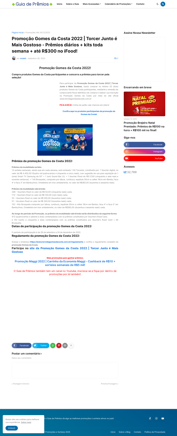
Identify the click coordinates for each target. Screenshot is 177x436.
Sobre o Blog (124, 432)
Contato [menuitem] (140, 4)
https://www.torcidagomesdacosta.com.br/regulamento (56, 242)
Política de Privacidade (155, 432)
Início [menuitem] (59, 4)
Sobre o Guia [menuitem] (72, 4)
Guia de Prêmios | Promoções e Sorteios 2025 (49, 432)
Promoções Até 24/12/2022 (37, 32)
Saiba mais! (26, 422)
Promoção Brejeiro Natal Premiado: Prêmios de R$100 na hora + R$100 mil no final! (144, 126)
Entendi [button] (11, 428)
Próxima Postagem (109, 384)
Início (113, 432)
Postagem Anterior (21, 384)
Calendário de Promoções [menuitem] (118, 4)
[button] (157, 4)
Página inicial (18, 32)
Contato (137, 432)
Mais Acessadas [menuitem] (91, 4)
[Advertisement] (88, 20)
